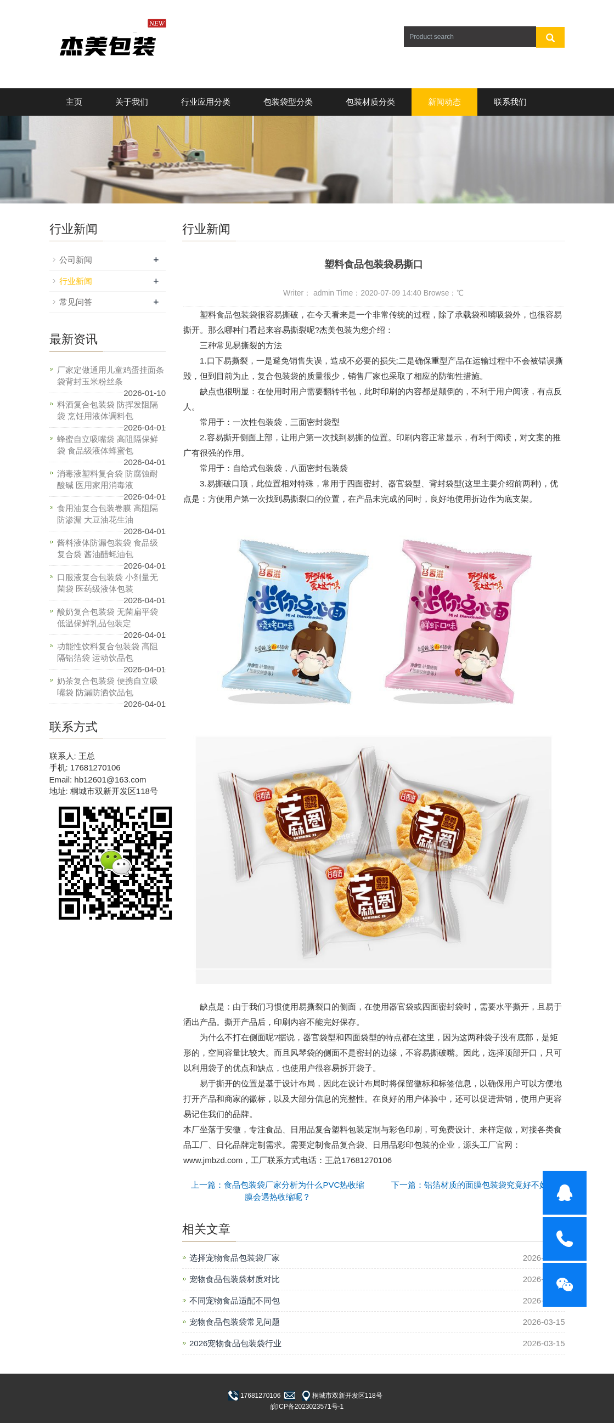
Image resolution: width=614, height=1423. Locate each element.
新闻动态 (444, 101)
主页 (74, 101)
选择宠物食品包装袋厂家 (234, 1257)
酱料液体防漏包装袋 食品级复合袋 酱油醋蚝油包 (107, 548)
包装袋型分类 (288, 101)
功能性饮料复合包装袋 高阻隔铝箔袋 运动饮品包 (107, 652)
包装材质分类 (370, 101)
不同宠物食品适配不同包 (234, 1300)
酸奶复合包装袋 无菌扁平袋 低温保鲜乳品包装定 (107, 617)
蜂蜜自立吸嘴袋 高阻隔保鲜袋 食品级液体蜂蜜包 (107, 444)
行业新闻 (75, 281)
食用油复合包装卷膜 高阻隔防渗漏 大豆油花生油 (107, 513)
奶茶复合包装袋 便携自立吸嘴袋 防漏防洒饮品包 (107, 686)
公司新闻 (75, 259)
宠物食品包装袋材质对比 (234, 1279)
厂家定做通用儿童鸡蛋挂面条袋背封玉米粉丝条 (110, 375)
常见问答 (75, 302)
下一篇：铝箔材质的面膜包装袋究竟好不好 (469, 1184)
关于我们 (131, 101)
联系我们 (510, 101)
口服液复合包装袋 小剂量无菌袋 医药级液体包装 (107, 582)
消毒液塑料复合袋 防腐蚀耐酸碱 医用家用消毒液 (107, 479)
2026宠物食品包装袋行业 (235, 1343)
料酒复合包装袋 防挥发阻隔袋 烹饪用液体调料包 (107, 410)
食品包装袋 (236, 314)
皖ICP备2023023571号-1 (307, 1406)
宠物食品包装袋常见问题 (234, 1321)
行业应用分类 (205, 101)
